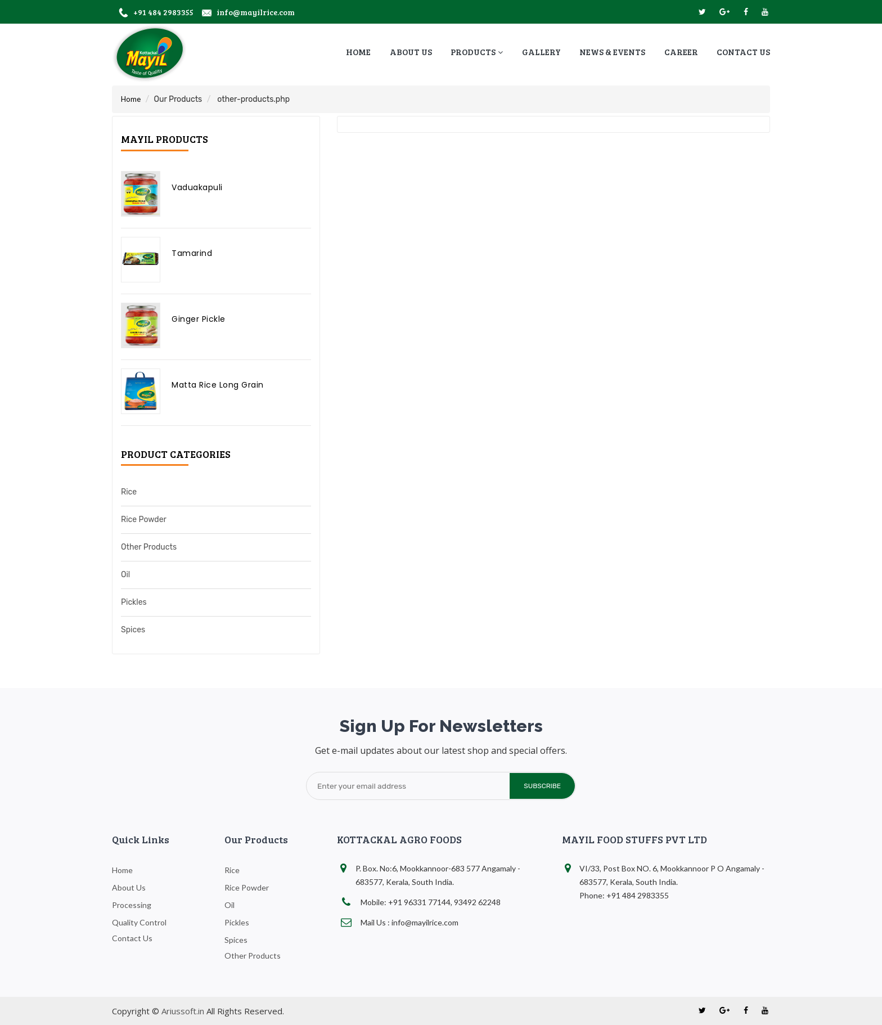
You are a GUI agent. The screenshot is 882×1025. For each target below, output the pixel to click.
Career (681, 51)
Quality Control (139, 922)
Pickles (134, 602)
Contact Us (132, 938)
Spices (133, 630)
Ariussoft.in (182, 1011)
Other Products (149, 547)
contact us (743, 51)
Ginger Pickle (199, 319)
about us (411, 51)
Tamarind (192, 253)
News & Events (612, 51)
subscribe (541, 786)
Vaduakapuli (197, 187)
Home (131, 99)
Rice (129, 492)
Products (477, 51)
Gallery (541, 51)
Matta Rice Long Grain (218, 384)
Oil (125, 574)
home (358, 51)
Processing (131, 905)
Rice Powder (143, 519)
